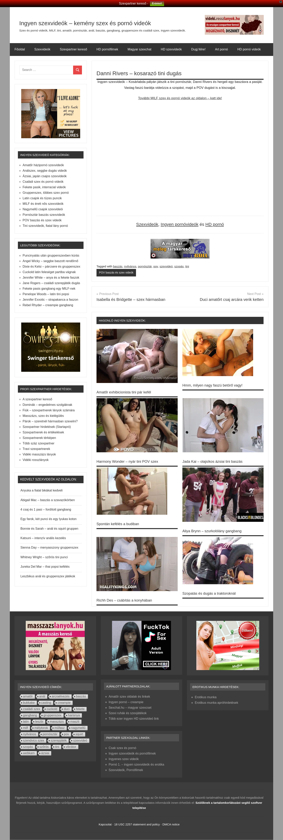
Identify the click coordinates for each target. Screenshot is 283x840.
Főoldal (20, 49)
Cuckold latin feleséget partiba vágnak (49, 272)
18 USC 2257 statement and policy (137, 824)
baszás (117, 266)
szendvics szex (33, 740)
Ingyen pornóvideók (179, 224)
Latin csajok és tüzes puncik (42, 198)
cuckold (52, 709)
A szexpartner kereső (37, 399)
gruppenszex (52, 715)
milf (25, 728)
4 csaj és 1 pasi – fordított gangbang (45, 509)
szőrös (44, 747)
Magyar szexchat (139, 49)
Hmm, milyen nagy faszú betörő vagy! (215, 385)
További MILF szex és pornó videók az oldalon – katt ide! (180, 98)
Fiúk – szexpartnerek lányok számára (49, 410)
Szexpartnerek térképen (39, 437)
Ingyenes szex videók (124, 759)
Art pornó (221, 49)
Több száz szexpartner (38, 443)
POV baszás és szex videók (117, 272)
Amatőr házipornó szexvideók (43, 165)
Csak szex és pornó (122, 748)
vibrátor (71, 747)
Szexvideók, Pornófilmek (126, 770)
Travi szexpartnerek (36, 449)
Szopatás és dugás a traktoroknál (211, 593)
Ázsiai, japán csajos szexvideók (45, 176)
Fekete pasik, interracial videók (44, 187)
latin (26, 721)
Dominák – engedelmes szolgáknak (47, 404)
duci (66, 709)
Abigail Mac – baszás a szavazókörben (47, 500)
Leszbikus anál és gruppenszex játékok (47, 576)
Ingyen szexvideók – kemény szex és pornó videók (107, 22)
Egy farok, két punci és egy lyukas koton (48, 519)
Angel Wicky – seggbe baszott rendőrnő (50, 261)
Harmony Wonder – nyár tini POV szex (130, 462)
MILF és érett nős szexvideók (43, 203)
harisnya (74, 715)
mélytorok (41, 728)
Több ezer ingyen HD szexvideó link (134, 718)
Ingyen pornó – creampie (126, 702)
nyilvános (130, 266)
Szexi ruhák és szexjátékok (128, 713)
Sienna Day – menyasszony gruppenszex (49, 547)
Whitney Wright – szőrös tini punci (44, 557)
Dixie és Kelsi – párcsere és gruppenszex (51, 266)
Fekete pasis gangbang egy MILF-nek (49, 288)
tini (187, 266)
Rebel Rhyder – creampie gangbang (48, 305)
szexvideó (166, 266)
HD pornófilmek (107, 49)
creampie (64, 703)
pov (155, 266)
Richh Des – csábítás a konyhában (126, 600)
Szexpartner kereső (73, 49)
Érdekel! (157, 3)
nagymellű (78, 728)
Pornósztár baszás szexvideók (44, 214)
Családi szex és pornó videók (43, 181)
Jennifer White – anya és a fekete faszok (51, 277)
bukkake (29, 703)
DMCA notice (171, 824)
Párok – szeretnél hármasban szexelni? (50, 421)
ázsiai (45, 753)
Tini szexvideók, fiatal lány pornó (45, 225)
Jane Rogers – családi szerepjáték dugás (51, 283)
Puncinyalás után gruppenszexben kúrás (51, 255)
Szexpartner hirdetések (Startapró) (47, 426)
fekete (80, 709)
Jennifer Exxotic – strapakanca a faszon (50, 299)
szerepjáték (59, 740)
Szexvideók (42, 49)
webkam (29, 753)
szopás (179, 266)
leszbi (39, 721)
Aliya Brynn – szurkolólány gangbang (214, 531)
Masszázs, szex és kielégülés (43, 415)
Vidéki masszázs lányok (39, 454)
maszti (74, 721)
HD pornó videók (249, 49)
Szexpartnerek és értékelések (43, 432)
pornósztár (145, 266)
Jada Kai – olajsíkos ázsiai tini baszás (215, 462)
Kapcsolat (105, 824)
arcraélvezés (61, 696)
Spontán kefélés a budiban (119, 524)
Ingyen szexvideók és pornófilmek (132, 753)
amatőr (28, 696)
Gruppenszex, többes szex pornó (46, 192)
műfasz (59, 728)
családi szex (31, 709)
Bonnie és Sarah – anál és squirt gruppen (49, 528)
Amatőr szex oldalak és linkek (129, 696)
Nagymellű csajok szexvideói (43, 209)
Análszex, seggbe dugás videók (45, 170)
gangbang (30, 715)
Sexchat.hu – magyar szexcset (130, 707)
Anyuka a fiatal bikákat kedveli (41, 490)
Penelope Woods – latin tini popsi (46, 294)
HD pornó (214, 224)
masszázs (57, 721)
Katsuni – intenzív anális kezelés (43, 538)
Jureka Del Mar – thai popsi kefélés (45, 566)
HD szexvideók (171, 49)
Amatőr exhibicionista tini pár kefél (126, 392)
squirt (79, 734)
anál (42, 696)
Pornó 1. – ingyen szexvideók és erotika (136, 764)
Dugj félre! (198, 49)
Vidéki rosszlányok (36, 460)
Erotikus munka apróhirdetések (216, 703)
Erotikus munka (205, 697)
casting (46, 703)
